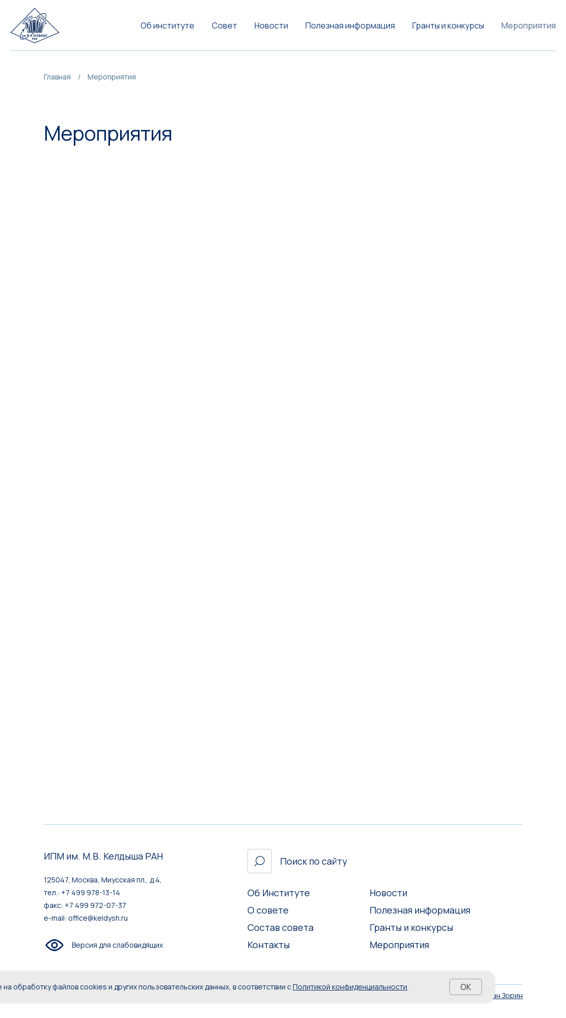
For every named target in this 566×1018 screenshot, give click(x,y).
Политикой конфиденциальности (350, 987)
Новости (271, 25)
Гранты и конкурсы (448, 25)
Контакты (268, 945)
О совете (268, 910)
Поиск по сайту (313, 861)
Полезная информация (350, 25)
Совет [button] (224, 25)
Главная (57, 77)
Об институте (167, 25)
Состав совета (280, 927)
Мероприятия (528, 25)
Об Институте (278, 893)
